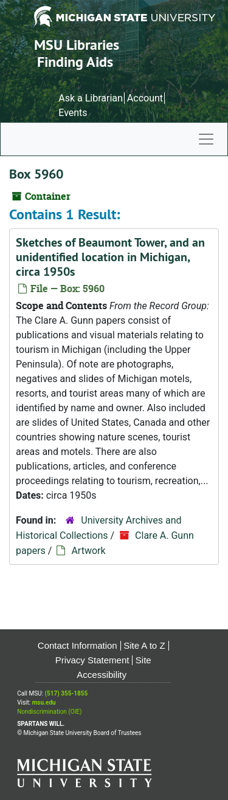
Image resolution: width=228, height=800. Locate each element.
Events (72, 112)
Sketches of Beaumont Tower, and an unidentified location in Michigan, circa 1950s (110, 256)
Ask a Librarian (90, 98)
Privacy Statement (92, 660)
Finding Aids (75, 61)
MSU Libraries (76, 44)
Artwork (88, 550)
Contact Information (77, 645)
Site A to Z (144, 645)
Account (145, 98)
